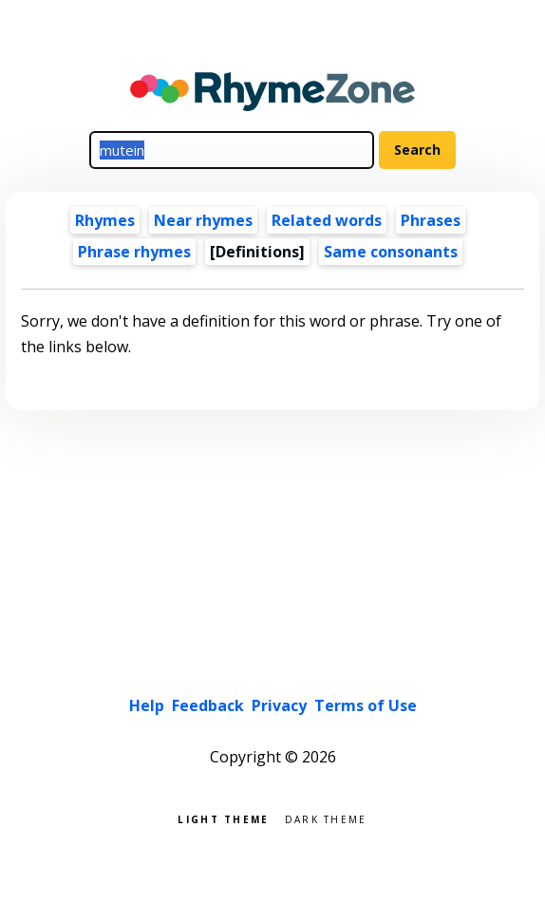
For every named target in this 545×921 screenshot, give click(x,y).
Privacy (279, 705)
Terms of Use (365, 705)
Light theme (223, 818)
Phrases (430, 220)
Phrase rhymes (134, 251)
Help (146, 705)
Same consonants (391, 251)
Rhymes (105, 220)
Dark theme (326, 818)
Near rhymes (203, 220)
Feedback (208, 705)
